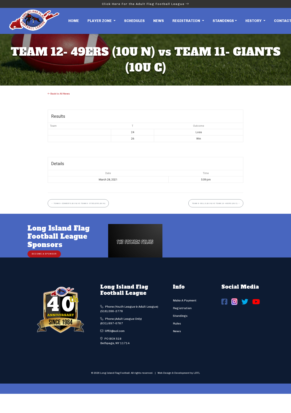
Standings (223, 21)
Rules (177, 323)
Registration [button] (186, 21)
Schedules (134, 21)
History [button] (253, 21)
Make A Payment (184, 300)
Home (73, 21)
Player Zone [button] (100, 21)
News (158, 21)
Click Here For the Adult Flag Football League (145, 4)
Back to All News (59, 93)
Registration (182, 308)
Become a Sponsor (44, 254)
